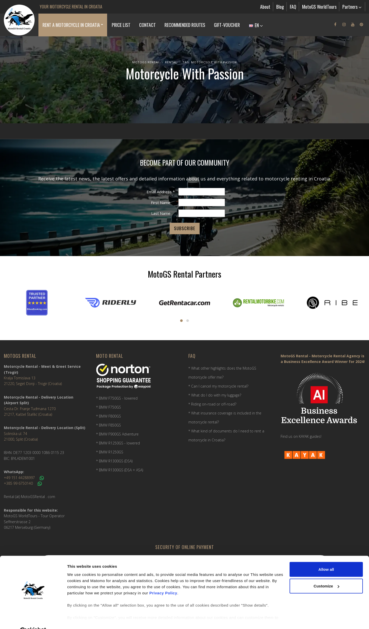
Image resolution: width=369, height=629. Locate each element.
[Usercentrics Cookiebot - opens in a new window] (33, 619)
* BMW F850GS (108, 425)
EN (256, 25)
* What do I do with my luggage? (214, 395)
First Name (160, 202)
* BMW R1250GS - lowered (118, 443)
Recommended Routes (185, 25)
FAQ (293, 6)
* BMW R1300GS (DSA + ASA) (119, 470)
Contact (147, 25)
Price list (121, 25)
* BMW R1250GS (109, 452)
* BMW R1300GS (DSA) (114, 461)
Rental (171, 62)
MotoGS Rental (146, 62)
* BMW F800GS (108, 416)
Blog (280, 6)
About (265, 6)
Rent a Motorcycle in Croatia (71, 25)
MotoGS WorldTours (319, 6)
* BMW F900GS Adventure (117, 434)
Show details (79, 619)
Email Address (161, 191)
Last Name (160, 213)
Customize (326, 574)
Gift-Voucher (227, 25)
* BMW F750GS (108, 407)
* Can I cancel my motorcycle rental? (218, 386)
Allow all (326, 557)
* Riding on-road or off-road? (212, 404)
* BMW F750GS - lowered (117, 398)
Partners (352, 6)
